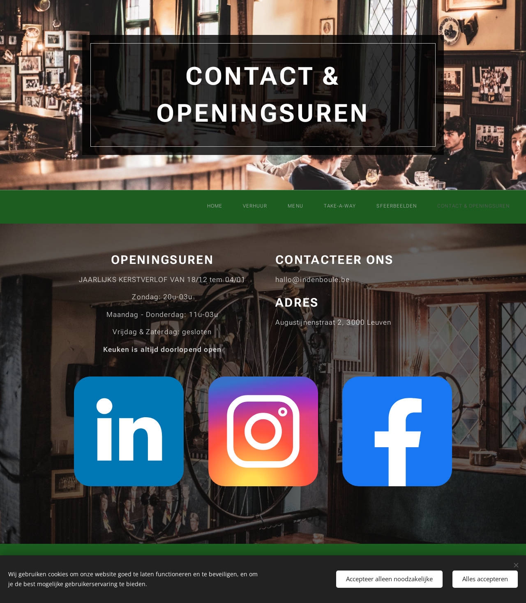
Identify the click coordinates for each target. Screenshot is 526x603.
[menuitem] (386, 206)
